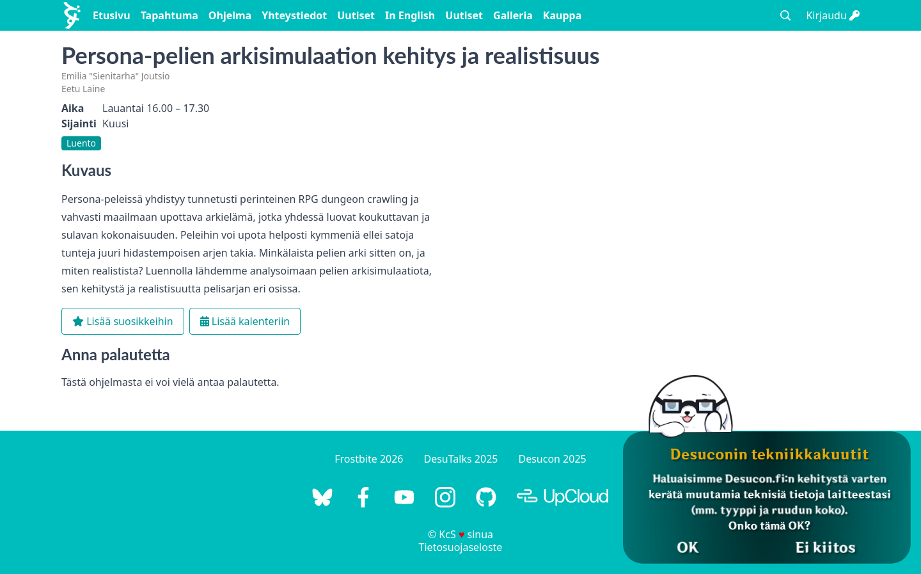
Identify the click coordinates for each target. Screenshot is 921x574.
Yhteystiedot (294, 15)
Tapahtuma (169, 15)
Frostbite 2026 (369, 459)
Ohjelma (230, 15)
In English (410, 15)
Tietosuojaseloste (461, 547)
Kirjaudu (833, 15)
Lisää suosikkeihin (122, 321)
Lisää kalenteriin (245, 321)
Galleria (513, 15)
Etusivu (111, 15)
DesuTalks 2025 (461, 459)
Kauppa (562, 15)
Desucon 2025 (552, 459)
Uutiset (356, 15)
